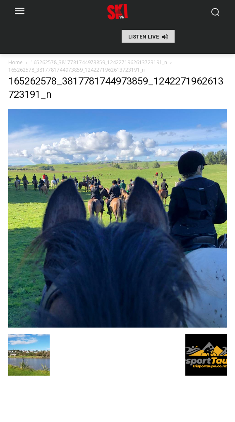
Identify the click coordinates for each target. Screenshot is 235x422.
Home (15, 62)
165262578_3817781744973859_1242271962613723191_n (99, 62)
